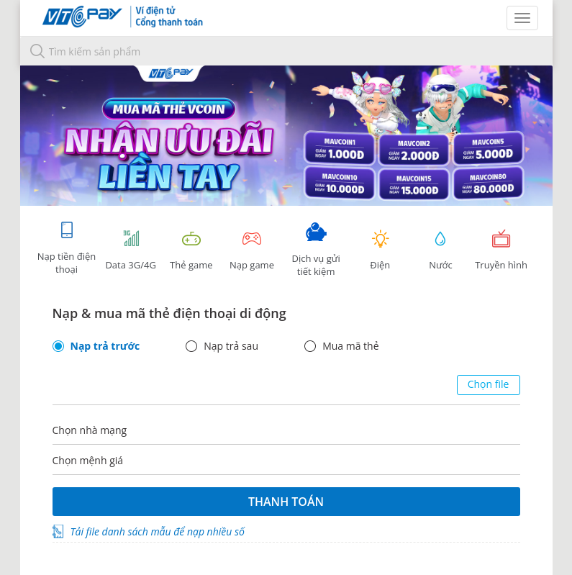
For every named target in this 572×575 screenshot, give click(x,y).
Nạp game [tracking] (252, 250)
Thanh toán (286, 502)
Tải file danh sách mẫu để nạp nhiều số (158, 531)
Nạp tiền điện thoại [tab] (66, 248)
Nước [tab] (440, 250)
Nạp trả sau (231, 346)
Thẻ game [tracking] (191, 250)
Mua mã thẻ (350, 346)
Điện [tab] (380, 250)
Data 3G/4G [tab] (131, 250)
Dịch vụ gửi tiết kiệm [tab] (316, 250)
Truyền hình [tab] (501, 250)
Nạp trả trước (105, 346)
